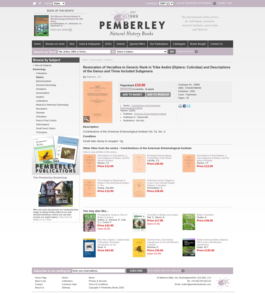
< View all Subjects (42, 65)
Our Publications (159, 44)
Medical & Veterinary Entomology (52, 104)
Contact (39, 284)
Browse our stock (55, 44)
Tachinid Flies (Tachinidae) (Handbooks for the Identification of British (163, 242)
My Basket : (207, 3)
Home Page (41, 277)
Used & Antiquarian (89, 44)
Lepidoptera (42, 101)
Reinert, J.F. (94, 76)
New (71, 44)
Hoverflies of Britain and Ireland (162, 215)
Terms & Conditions (98, 284)
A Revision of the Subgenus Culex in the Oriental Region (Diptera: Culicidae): (161, 183)
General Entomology (46, 85)
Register (191, 3)
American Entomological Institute (150, 114)
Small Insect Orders (45, 128)
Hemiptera (41, 89)
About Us (39, 287)
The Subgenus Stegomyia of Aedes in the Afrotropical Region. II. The (114, 183)
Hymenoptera (42, 93)
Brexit (91, 277)
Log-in (180, 3)
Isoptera (40, 97)
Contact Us (216, 44)
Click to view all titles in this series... (100, 152)
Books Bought (198, 44)
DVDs (108, 44)
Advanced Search (187, 51)
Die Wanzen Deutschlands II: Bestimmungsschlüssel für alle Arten (67, 19)
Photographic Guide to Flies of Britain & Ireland (112, 216)
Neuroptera (41, 108)
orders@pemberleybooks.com (196, 284)
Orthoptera (41, 116)
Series (65, 277)
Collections (67, 281)
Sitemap (66, 287)
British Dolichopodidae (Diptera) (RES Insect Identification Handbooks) (212, 242)
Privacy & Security (98, 281)
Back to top (40, 281)
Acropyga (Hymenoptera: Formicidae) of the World (159, 156)
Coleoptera (41, 73)
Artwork (120, 44)
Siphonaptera (42, 124)
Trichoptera (41, 132)
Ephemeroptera (43, 81)
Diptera (108, 59)
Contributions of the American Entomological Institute (140, 106)
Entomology (96, 59)
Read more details (61, 29)
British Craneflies (205, 215)
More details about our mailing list (166, 270)
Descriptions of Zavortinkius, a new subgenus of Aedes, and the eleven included (114, 158)
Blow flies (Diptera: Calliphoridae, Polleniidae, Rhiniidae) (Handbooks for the (114, 242)
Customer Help (69, 284)
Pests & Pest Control (46, 120)
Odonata (40, 112)
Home (37, 44)
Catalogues (179, 44)
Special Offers (137, 44)
